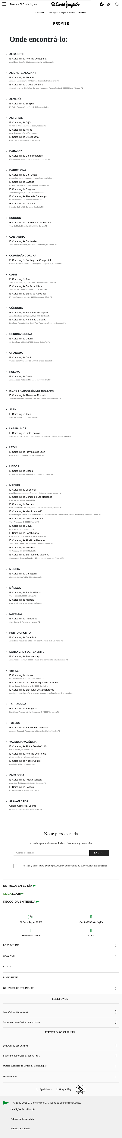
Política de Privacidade (22, 1119)
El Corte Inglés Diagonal (22, 189)
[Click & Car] (13, 893)
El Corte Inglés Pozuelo (22, 504)
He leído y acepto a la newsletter (65, 865)
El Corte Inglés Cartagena (23, 573)
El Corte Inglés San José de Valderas (29, 554)
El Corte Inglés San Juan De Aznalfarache (31, 689)
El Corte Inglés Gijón (20, 122)
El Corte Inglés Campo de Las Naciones (30, 496)
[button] (4, 4)
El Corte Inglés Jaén (20, 414)
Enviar (99, 852)
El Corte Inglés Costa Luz (23, 376)
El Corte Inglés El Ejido (21, 103)
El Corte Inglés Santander (23, 241)
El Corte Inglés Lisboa (21, 470)
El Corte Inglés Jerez (20, 279)
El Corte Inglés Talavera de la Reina (28, 727)
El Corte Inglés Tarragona (23, 708)
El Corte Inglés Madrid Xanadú (25, 511)
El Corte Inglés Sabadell (22, 181)
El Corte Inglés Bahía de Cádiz (25, 286)
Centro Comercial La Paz (22, 805)
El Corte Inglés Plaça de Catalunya (28, 196)
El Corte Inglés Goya (20, 525)
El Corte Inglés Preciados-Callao (26, 518)
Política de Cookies (20, 1128)
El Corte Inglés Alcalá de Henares (27, 540)
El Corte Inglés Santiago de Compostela (30, 260)
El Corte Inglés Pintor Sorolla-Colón (28, 746)
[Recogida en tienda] (21, 901)
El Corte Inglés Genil (20, 357)
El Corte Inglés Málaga (21, 599)
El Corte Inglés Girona (21, 338)
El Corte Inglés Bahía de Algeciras (27, 293)
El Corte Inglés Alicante (21, 77)
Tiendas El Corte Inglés (23, 4)
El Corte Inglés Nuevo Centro (25, 760)
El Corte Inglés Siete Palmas (24, 433)
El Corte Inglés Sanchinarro (24, 533)
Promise (61, 23)
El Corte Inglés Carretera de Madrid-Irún (30, 222)
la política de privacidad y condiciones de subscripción (66, 865)
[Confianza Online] (80, 1089)
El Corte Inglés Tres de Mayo (24, 656)
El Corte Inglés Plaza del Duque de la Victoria (33, 682)
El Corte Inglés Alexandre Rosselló (27, 395)
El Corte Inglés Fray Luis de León (27, 451)
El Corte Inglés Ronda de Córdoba (27, 319)
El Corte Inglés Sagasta (22, 787)
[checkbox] (15, 866)
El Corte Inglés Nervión (21, 675)
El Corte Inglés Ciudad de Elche (26, 84)
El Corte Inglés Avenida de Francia (27, 753)
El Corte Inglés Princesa (22, 547)
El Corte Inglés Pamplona (23, 618)
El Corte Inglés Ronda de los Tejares (28, 312)
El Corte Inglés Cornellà (22, 203)
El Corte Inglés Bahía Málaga (25, 592)
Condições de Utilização (23, 1109)
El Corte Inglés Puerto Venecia (25, 779)
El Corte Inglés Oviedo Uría (24, 136)
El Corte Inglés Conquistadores (26, 155)
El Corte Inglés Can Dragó (23, 174)
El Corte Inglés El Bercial (22, 489)
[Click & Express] (20, 885)
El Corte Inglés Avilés (20, 129)
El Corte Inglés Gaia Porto (23, 637)
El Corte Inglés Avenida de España (28, 58)
